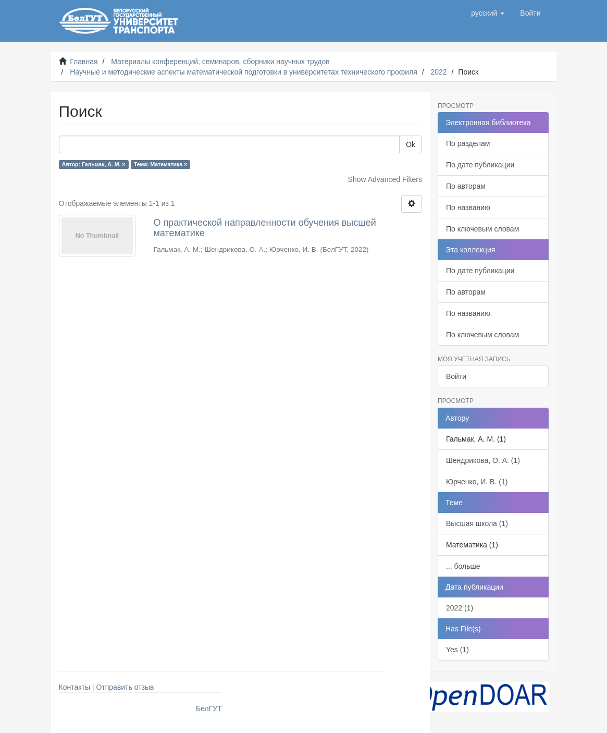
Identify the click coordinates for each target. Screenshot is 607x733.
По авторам (466, 186)
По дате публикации (480, 165)
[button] (487, 13)
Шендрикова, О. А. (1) (483, 460)
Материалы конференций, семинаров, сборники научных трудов (220, 61)
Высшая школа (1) (477, 523)
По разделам (468, 143)
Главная (83, 61)
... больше (463, 566)
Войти (456, 376)
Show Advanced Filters (385, 179)
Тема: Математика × (160, 164)
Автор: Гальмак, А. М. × (94, 164)
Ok (410, 144)
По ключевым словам (482, 229)
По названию (468, 207)
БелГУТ (209, 708)
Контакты (74, 687)
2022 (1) (459, 608)
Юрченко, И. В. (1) (476, 482)
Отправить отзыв (125, 687)
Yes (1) (457, 649)
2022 (438, 72)
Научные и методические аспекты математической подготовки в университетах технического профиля (243, 72)
